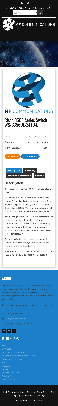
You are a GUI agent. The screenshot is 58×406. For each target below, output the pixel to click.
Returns (39, 175)
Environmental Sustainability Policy (19, 355)
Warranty (29, 170)
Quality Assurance (10, 372)
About (4, 345)
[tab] (14, 170)
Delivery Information (19, 175)
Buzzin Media (35, 400)
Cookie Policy (8, 379)
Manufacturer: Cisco (27, 147)
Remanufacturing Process (14, 352)
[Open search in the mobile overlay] (28, 12)
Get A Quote (12, 156)
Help (4, 362)
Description (13, 170)
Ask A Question (30, 156)
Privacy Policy (8, 376)
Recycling (6, 349)
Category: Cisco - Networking (27, 142)
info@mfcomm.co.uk (41, 8)
